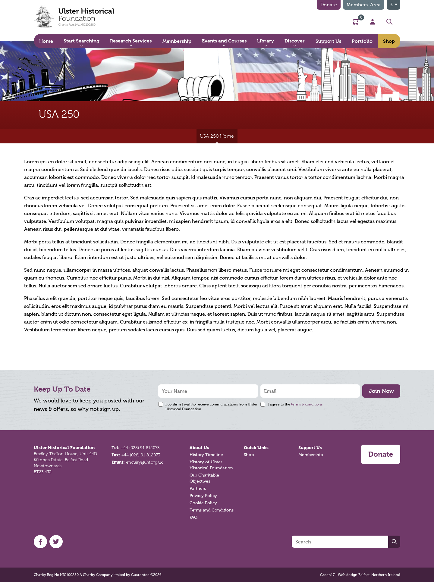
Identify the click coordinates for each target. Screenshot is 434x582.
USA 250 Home (217, 138)
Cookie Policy (203, 502)
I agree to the (295, 404)
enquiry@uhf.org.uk (144, 462)
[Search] (340, 542)
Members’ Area (364, 5)
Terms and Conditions (212, 510)
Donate (328, 5)
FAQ (193, 517)
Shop (249, 454)
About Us (199, 447)
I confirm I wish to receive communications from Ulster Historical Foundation (211, 406)
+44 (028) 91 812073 (140, 447)
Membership (310, 454)
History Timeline (206, 454)
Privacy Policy (203, 495)
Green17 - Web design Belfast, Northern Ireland (360, 575)
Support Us (310, 447)
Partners (198, 488)
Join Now (381, 391)
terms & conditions (306, 404)
